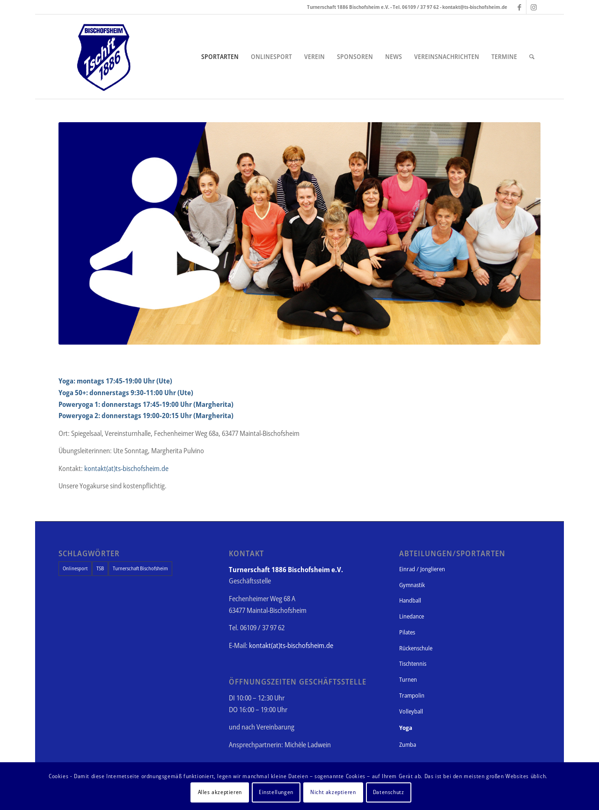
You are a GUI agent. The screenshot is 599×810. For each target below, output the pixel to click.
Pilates (407, 632)
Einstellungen (276, 792)
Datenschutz (388, 792)
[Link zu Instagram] (533, 7)
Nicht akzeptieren (333, 792)
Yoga (405, 727)
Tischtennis (412, 663)
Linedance (411, 616)
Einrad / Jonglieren (422, 569)
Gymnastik (412, 585)
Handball (410, 600)
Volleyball (411, 711)
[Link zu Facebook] (519, 7)
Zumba (407, 744)
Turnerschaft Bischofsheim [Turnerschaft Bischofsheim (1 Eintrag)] (140, 568)
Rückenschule (415, 648)
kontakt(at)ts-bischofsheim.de (126, 468)
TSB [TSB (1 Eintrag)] (100, 568)
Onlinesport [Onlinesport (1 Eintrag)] (75, 568)
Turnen (408, 679)
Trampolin (411, 695)
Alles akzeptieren (220, 792)
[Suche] (532, 57)
